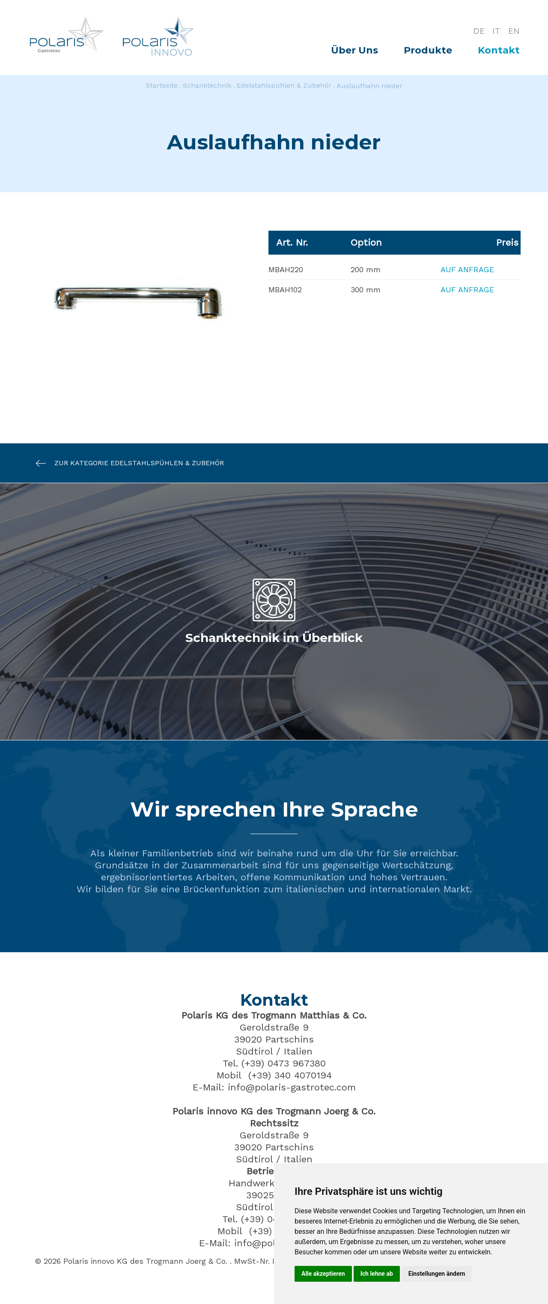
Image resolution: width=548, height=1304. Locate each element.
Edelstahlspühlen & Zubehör (284, 86)
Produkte (428, 50)
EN (514, 31)
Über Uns (354, 50)
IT (496, 31)
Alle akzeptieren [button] (323, 1273)
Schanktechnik (207, 86)
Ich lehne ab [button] (376, 1273)
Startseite (162, 86)
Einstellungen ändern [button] (436, 1273)
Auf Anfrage (467, 269)
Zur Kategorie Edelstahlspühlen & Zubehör (125, 463)
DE (477, 31)
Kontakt (499, 50)
